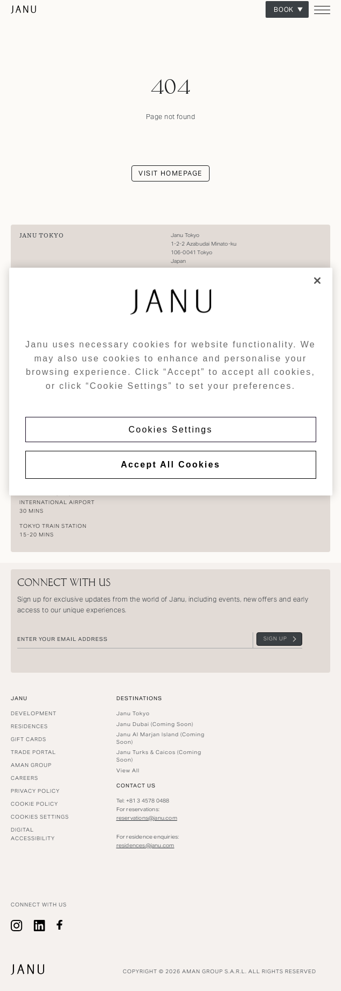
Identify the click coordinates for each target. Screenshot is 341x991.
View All (128, 770)
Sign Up (275, 638)
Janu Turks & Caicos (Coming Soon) (158, 756)
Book (284, 9)
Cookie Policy (34, 803)
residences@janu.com (145, 845)
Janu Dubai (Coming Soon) (154, 724)
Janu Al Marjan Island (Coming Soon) (160, 738)
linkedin (39, 926)
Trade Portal (33, 752)
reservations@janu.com (146, 817)
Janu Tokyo (41, 235)
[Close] (317, 280)
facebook (59, 926)
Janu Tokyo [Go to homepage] (24, 9)
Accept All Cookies (170, 464)
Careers (24, 777)
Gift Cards (28, 739)
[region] (170, 382)
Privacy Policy (35, 790)
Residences (29, 726)
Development (34, 713)
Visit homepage (170, 173)
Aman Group (31, 765)
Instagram (17, 926)
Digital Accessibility (33, 834)
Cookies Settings (171, 429)
